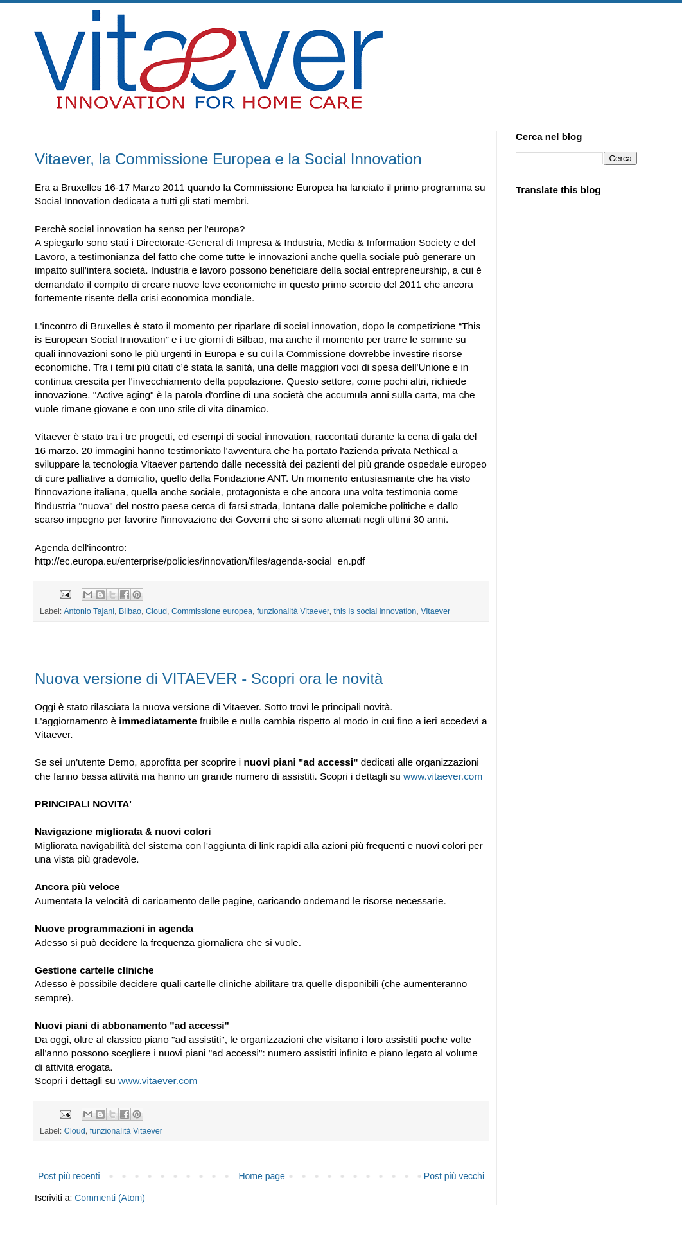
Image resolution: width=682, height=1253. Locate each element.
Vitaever (435, 611)
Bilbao (130, 611)
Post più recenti (69, 1176)
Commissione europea (211, 611)
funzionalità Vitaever (293, 611)
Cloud (156, 611)
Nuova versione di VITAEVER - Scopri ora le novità (209, 678)
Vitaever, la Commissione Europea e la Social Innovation (228, 159)
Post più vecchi (454, 1176)
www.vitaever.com (442, 776)
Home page (261, 1176)
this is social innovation (374, 611)
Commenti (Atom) (109, 1198)
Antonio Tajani (89, 611)
